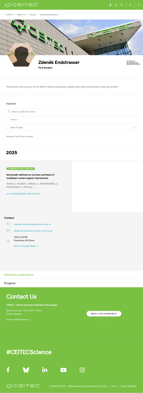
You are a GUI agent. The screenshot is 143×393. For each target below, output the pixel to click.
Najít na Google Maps (26, 245)
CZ (121, 4)
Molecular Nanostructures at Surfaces (33, 230)
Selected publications (19, 274)
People (33, 14)
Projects (10, 283)
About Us (21, 14)
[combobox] (71, 127)
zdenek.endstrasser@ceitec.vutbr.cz (32, 224)
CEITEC (9, 14)
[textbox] (71, 127)
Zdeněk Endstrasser (49, 14)
